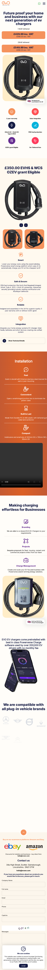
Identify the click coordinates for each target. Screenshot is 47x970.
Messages (5, 931)
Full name (5, 889)
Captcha (4, 915)
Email (3, 898)
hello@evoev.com (24, 856)
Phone (4, 906)
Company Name (7, 880)
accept (23, 965)
